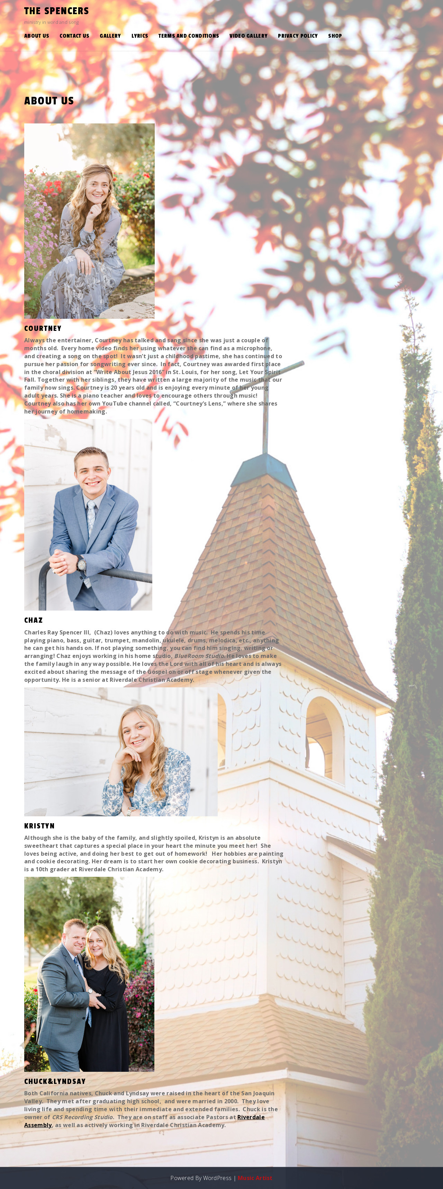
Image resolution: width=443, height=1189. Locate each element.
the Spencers (56, 11)
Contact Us (74, 35)
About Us (36, 35)
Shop (335, 35)
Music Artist (255, 1178)
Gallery (110, 35)
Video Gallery (248, 35)
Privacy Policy (298, 35)
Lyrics (140, 35)
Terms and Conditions (189, 35)
